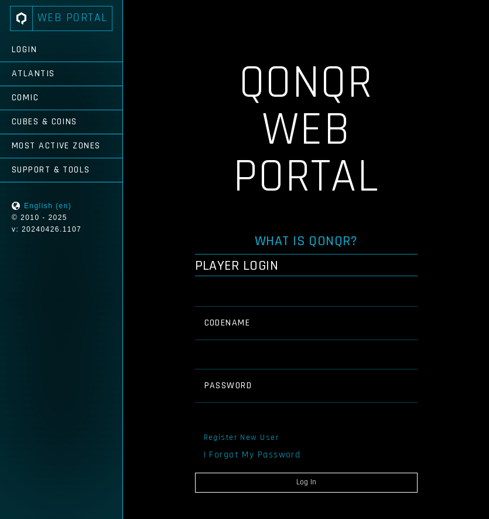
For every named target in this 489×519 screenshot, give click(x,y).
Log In (306, 482)
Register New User (241, 437)
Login (24, 49)
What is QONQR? (306, 241)
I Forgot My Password (252, 455)
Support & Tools (51, 170)
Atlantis (33, 73)
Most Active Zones (56, 146)
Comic (25, 97)
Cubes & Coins (44, 122)
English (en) (47, 206)
